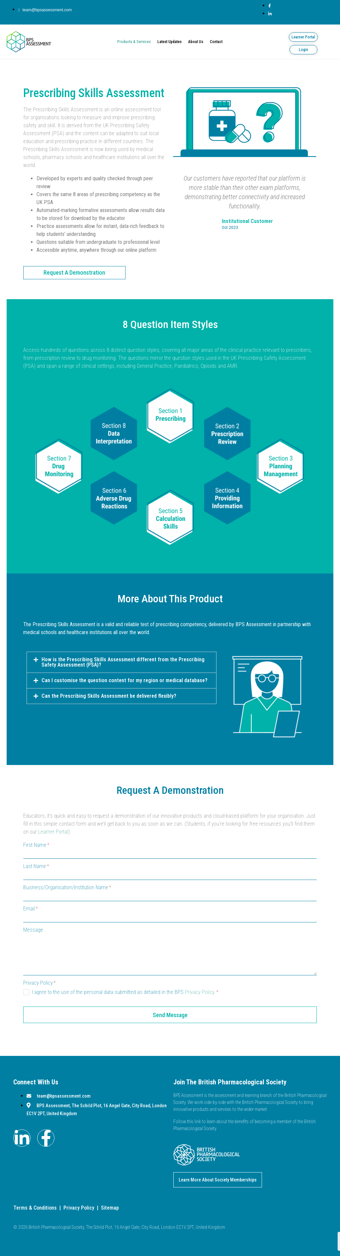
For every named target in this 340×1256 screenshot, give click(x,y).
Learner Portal (53, 832)
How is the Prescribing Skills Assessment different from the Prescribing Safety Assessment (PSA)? (123, 662)
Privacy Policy (39, 983)
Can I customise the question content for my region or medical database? (125, 680)
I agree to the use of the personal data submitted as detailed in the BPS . (125, 992)
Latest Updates (169, 41)
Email (30, 908)
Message (33, 930)
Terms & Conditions (35, 1208)
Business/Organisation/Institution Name (67, 887)
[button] (121, 662)
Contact (216, 41)
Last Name (36, 866)
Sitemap (110, 1208)
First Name (36, 845)
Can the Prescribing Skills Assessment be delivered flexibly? (109, 696)
